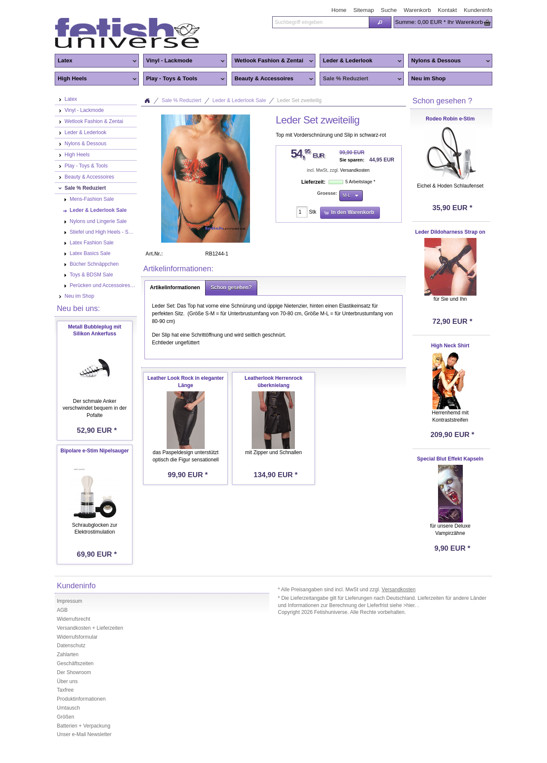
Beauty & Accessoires (273, 79)
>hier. (410, 605)
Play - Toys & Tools (184, 79)
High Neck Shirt (450, 346)
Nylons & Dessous (449, 61)
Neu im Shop (428, 78)
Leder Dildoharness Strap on (450, 232)
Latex (96, 61)
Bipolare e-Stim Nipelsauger (94, 451)
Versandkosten (355, 170)
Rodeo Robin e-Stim (450, 119)
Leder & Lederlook (361, 61)
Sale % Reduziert (361, 79)
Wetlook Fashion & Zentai (273, 61)
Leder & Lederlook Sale (239, 100)
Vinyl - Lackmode (184, 61)
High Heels (96, 79)
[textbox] (320, 22)
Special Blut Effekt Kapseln (450, 459)
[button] (380, 22)
